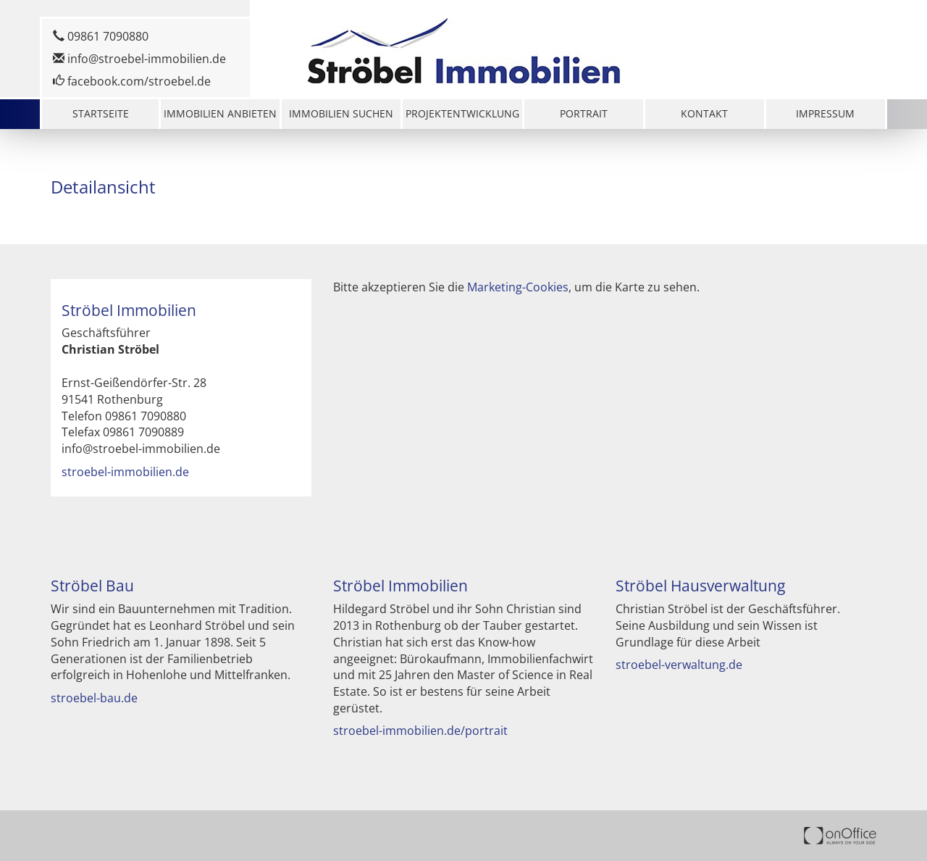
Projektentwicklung (462, 113)
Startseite (100, 113)
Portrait (584, 113)
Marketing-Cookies (518, 287)
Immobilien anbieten (220, 113)
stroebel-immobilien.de (125, 472)
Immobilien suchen (341, 113)
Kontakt (704, 113)
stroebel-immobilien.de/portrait (420, 731)
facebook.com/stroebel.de (132, 81)
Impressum (825, 113)
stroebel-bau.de (94, 698)
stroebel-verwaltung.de (679, 665)
